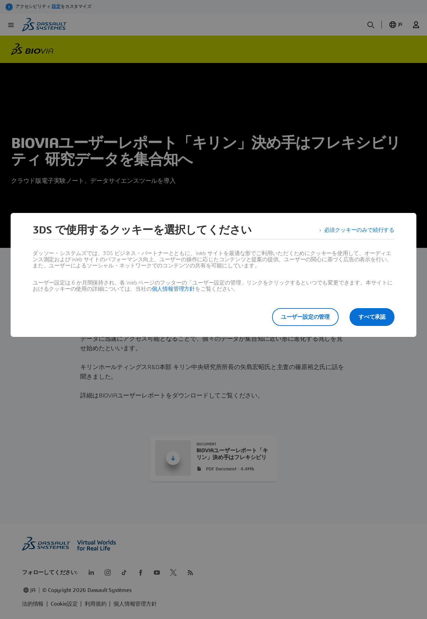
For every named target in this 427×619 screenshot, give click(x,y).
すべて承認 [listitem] (372, 317)
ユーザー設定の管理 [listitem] (305, 317)
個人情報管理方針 (173, 289)
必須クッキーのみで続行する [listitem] (359, 230)
